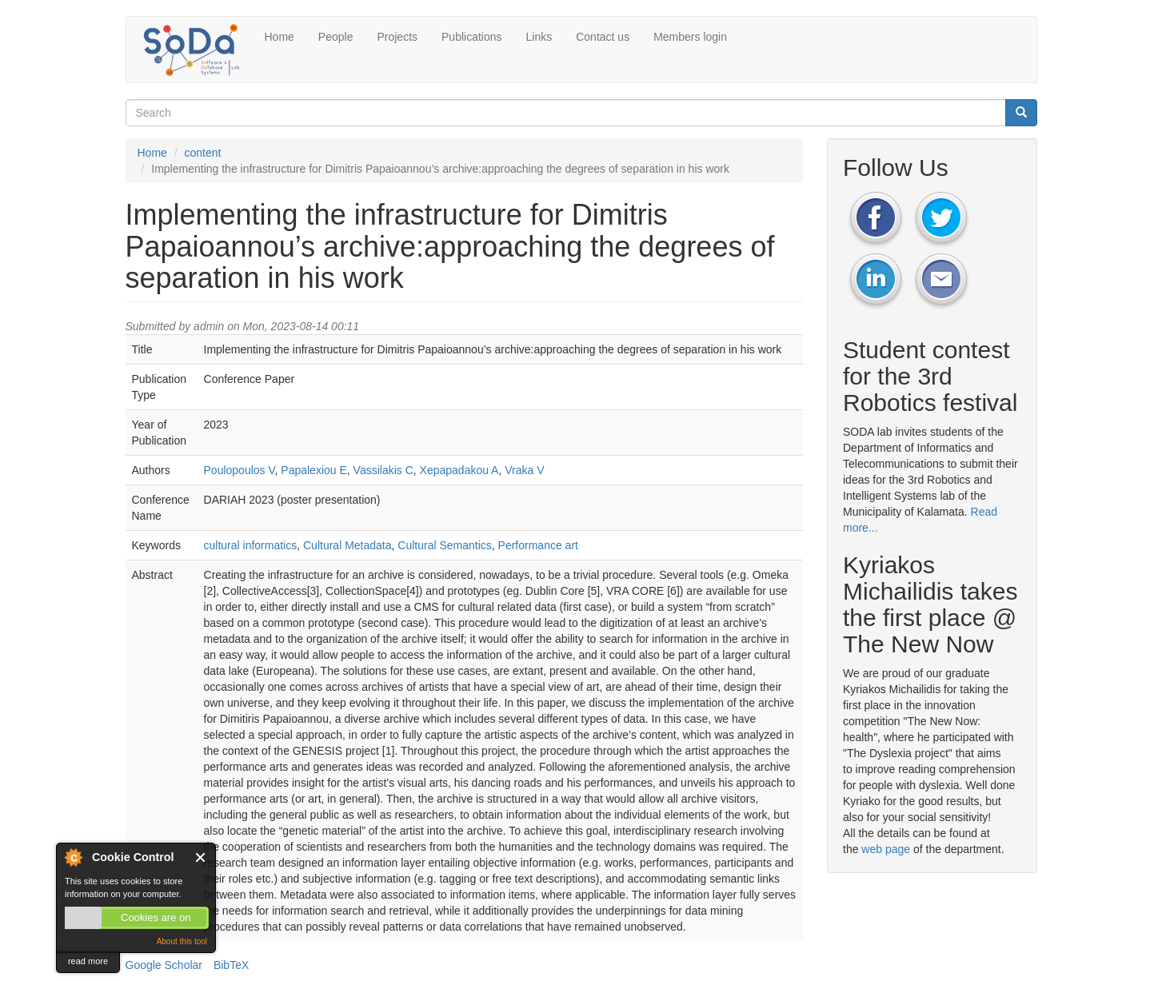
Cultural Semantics (444, 545)
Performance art (538, 545)
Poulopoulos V (239, 470)
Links (539, 36)
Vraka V (524, 470)
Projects (397, 36)
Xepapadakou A (459, 470)
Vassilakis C (383, 470)
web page (885, 849)
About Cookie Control (73, 857)
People (335, 36)
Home (279, 36)
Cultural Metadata (347, 545)
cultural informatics (250, 545)
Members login (690, 36)
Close (201, 857)
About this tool (182, 941)
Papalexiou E (314, 470)
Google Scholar (164, 965)
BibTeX (231, 965)
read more (88, 961)
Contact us (602, 36)
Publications (471, 36)
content (203, 152)
